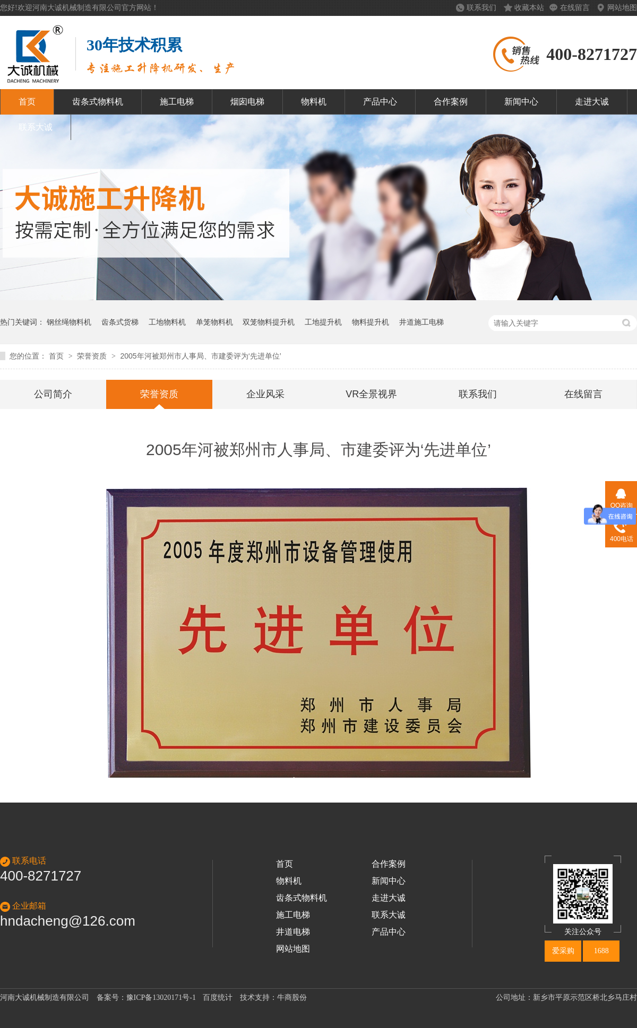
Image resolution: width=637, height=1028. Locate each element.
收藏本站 (529, 8)
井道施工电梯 (421, 322)
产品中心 (380, 101)
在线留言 (576, 8)
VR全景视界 (371, 394)
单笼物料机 (214, 322)
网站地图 (622, 8)
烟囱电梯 (247, 101)
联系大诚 (36, 127)
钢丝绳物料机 (69, 322)
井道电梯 (293, 931)
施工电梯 (177, 101)
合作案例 (451, 101)
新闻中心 (521, 101)
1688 (601, 951)
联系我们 (482, 8)
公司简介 (53, 394)
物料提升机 (370, 322)
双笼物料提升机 (269, 322)
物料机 (313, 101)
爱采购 (563, 951)
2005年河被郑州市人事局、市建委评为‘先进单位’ (200, 356)
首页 (27, 101)
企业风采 (265, 394)
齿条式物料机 (97, 101)
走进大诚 (592, 101)
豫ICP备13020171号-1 (161, 997)
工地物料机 (167, 322)
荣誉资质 (93, 356)
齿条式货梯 (120, 322)
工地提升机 (323, 322)
